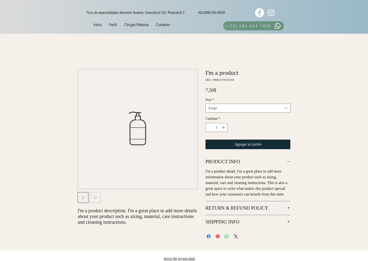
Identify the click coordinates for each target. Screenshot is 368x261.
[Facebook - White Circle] (259, 12)
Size (210, 100)
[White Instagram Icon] (271, 12)
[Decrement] (209, 127)
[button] (136, 24)
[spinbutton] (216, 127)
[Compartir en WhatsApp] (227, 236)
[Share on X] (236, 236)
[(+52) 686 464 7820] (253, 25)
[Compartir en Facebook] (208, 236)
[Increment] (224, 127)
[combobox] (248, 108)
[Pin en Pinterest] (218, 236)
